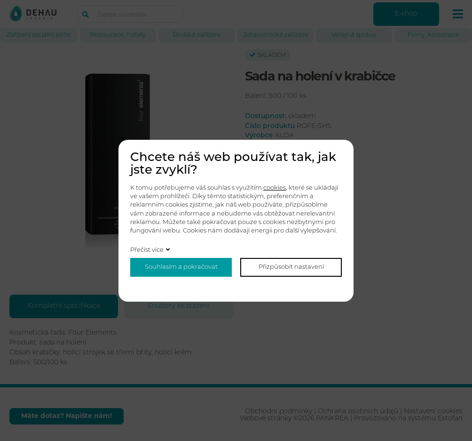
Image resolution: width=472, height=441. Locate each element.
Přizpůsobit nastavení (291, 267)
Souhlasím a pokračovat (181, 267)
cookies (274, 188)
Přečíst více (147, 250)
